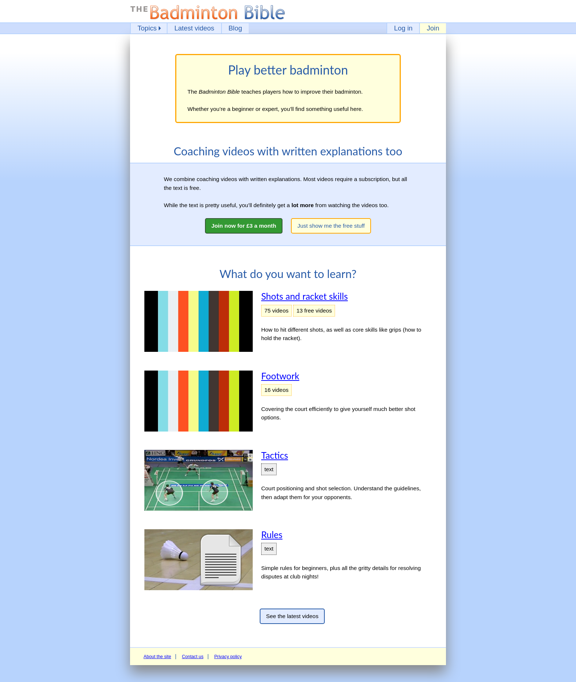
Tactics (274, 455)
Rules (271, 534)
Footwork (280, 376)
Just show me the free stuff (331, 226)
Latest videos (194, 28)
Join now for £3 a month (243, 226)
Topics (146, 28)
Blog (235, 28)
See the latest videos (292, 616)
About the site (157, 656)
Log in (403, 28)
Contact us (193, 656)
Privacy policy (228, 656)
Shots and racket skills (304, 296)
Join (433, 28)
